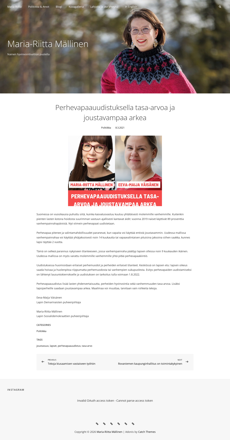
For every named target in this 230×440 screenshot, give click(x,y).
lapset (53, 345)
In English (131, 6)
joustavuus (43, 345)
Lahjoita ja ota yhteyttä (104, 6)
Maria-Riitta (14, 6)
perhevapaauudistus (69, 345)
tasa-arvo (87, 345)
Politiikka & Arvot (38, 6)
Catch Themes (147, 431)
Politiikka (106, 127)
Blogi (59, 6)
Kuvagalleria (76, 6)
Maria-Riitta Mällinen (51, 43)
